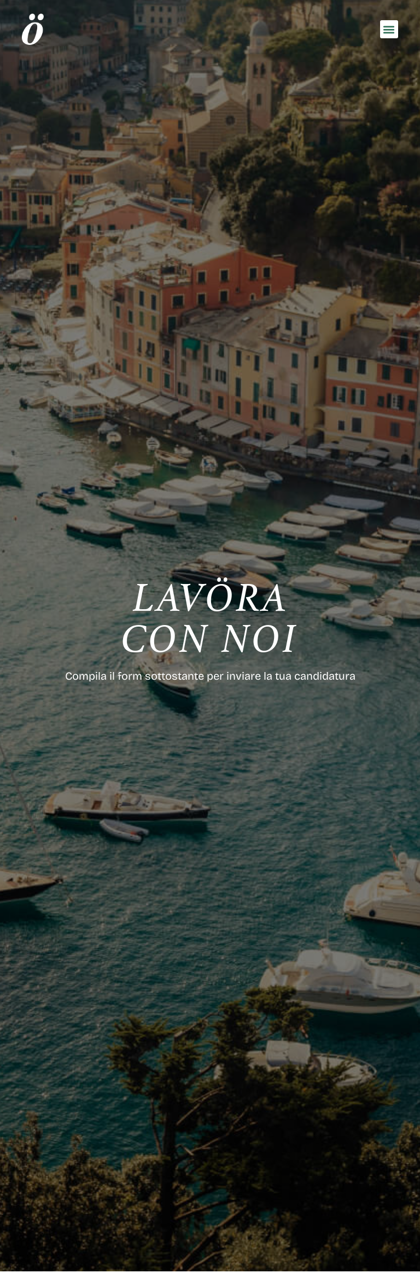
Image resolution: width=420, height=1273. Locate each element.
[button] (389, 29)
